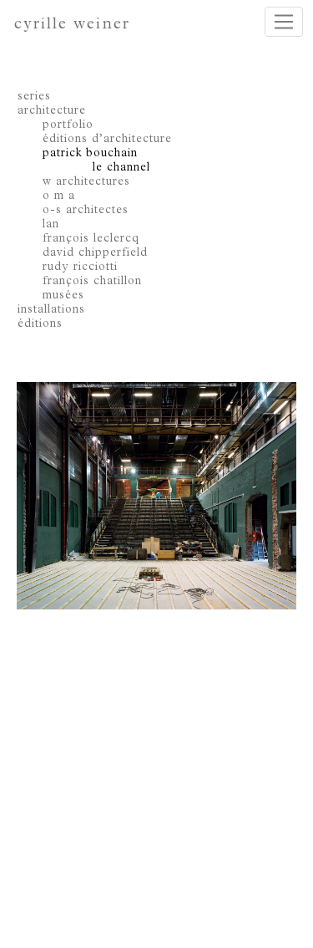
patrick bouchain (90, 154)
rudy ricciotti (80, 267)
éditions (40, 324)
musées (63, 296)
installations (51, 310)
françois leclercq (91, 239)
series (34, 97)
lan (51, 225)
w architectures (86, 182)
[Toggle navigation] (284, 22)
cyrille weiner (72, 25)
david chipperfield (95, 253)
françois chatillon (92, 282)
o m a (59, 196)
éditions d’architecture (107, 139)
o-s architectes (86, 211)
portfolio (68, 125)
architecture (52, 111)
